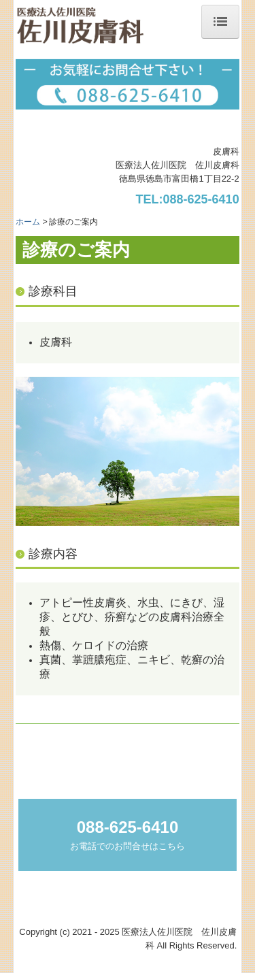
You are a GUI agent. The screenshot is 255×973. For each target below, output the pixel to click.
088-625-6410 (201, 199)
